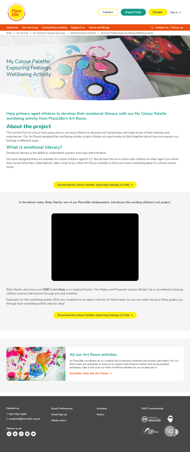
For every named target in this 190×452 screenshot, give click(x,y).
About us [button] (12, 27)
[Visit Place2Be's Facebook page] (15, 434)
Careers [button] (108, 12)
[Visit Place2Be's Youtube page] (33, 434)
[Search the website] (152, 27)
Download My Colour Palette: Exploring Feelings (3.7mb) (93, 185)
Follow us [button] (177, 27)
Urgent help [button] (133, 12)
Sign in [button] (174, 12)
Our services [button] (30, 27)
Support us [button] (78, 27)
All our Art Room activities (93, 354)
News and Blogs (99, 27)
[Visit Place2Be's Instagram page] (21, 434)
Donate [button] (157, 12)
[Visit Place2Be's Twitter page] (9, 434)
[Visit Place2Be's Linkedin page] (27, 434)
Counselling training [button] (54, 27)
